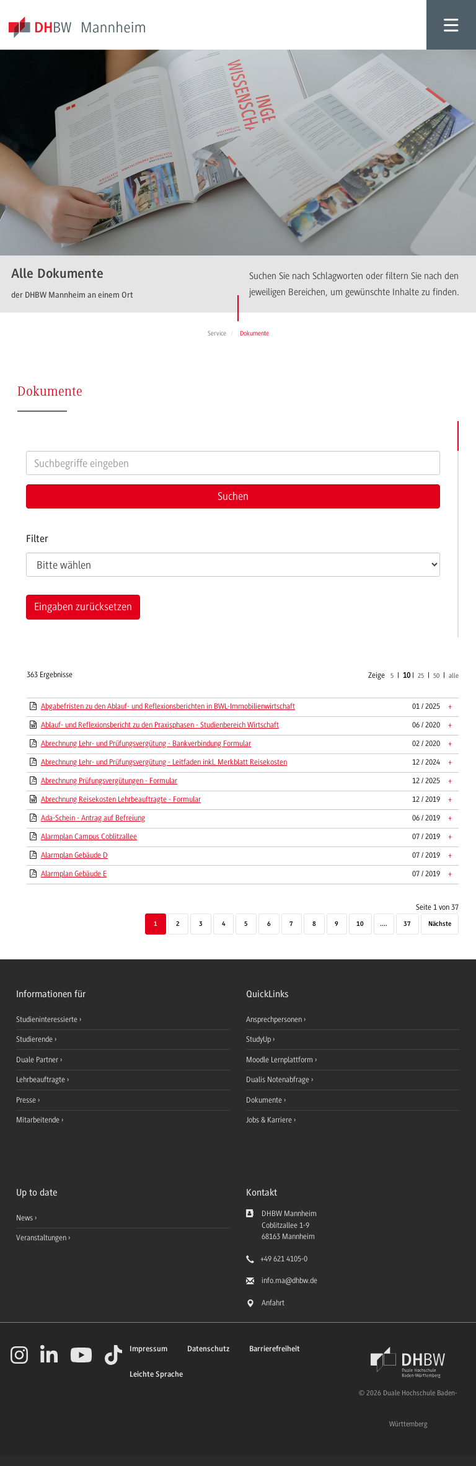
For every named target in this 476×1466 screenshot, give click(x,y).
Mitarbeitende (38, 1120)
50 (436, 676)
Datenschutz (208, 1349)
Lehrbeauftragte (41, 1079)
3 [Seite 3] (201, 924)
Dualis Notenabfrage (278, 1079)
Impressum (148, 1349)
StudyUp (259, 1039)
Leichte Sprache (156, 1374)
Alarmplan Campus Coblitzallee (89, 836)
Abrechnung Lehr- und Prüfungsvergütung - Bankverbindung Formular (146, 743)
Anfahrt (273, 1303)
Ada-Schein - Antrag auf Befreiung (93, 818)
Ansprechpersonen (275, 1019)
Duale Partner (38, 1059)
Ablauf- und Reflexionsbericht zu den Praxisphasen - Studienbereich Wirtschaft (160, 725)
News (24, 1218)
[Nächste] (439, 924)
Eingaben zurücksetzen (83, 606)
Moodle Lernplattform (280, 1059)
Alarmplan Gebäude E (74, 873)
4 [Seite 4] (224, 924)
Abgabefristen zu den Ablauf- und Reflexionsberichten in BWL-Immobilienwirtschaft (168, 706)
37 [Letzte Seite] (407, 924)
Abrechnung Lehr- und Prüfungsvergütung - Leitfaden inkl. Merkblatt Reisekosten (164, 762)
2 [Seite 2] (178, 924)
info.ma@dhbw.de (289, 1280)
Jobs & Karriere (270, 1120)
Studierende (35, 1039)
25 (421, 676)
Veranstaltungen (41, 1237)
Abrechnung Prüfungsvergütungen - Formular (109, 780)
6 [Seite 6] (269, 924)
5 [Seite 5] (246, 924)
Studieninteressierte (47, 1019)
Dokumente (265, 1100)
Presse (27, 1100)
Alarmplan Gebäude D (74, 855)
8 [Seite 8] (314, 924)
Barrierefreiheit (274, 1349)
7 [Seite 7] (291, 924)
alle (454, 676)
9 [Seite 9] (336, 924)
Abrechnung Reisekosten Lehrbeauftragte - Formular (121, 799)
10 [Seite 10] (360, 924)
